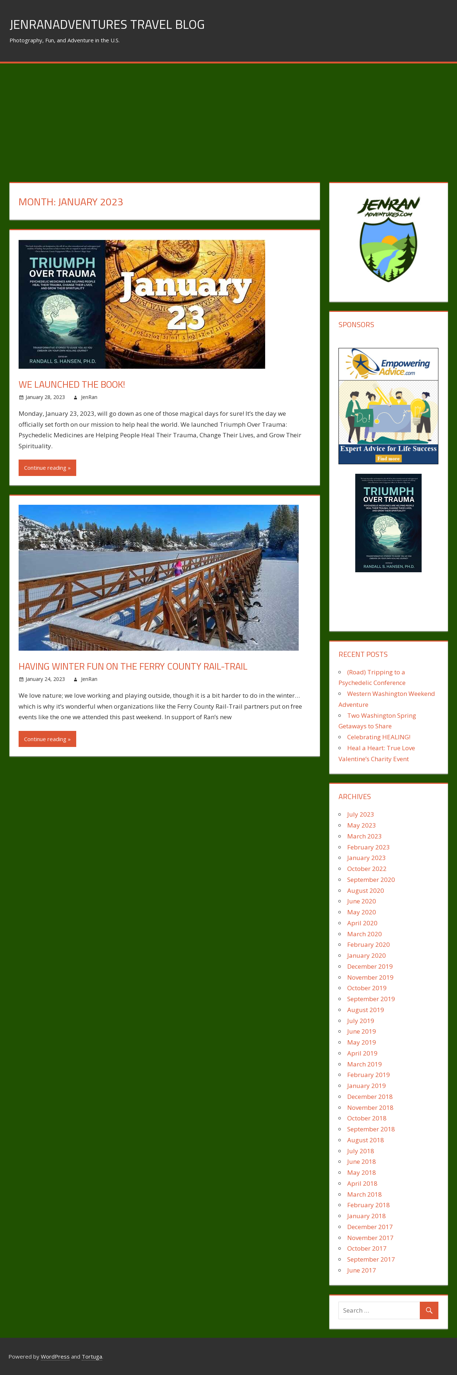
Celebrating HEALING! (378, 737)
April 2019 (362, 1053)
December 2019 (370, 966)
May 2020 (361, 912)
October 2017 (367, 1248)
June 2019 (361, 1031)
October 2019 (367, 988)
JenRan (89, 397)
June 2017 (361, 1270)
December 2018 (370, 1096)
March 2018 (364, 1194)
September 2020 (371, 879)
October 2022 (367, 868)
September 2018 (371, 1129)
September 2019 (371, 999)
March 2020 (364, 934)
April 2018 (362, 1183)
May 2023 (361, 825)
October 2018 (367, 1118)
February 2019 (368, 1074)
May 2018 (361, 1172)
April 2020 (362, 923)
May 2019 (361, 1042)
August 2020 (365, 890)
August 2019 (365, 1010)
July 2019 (360, 1020)
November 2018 (370, 1107)
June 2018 (361, 1161)
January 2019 (366, 1085)
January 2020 (366, 955)
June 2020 (361, 901)
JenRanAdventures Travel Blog (111, 24)
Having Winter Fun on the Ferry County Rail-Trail (143, 666)
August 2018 (365, 1140)
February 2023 (368, 847)
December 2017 (370, 1227)
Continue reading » (47, 467)
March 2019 (364, 1064)
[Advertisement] (229, 118)
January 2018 (366, 1216)
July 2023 (360, 814)
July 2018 (360, 1151)
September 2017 (371, 1259)
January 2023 (366, 857)
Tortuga (92, 1356)
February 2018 (368, 1205)
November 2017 (370, 1237)
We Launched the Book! (77, 384)
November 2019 (370, 977)
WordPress (55, 1356)
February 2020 (368, 944)
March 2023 (364, 836)
